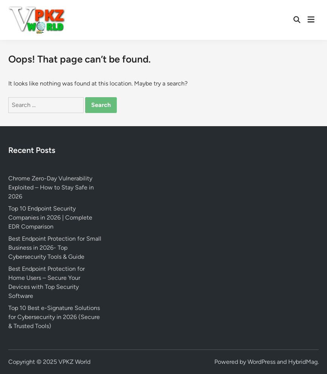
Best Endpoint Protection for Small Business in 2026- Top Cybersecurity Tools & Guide (54, 247)
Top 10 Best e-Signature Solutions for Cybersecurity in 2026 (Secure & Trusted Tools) (54, 317)
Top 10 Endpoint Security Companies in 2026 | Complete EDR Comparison (50, 217)
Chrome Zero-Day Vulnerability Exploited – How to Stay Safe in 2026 (51, 187)
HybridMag (303, 361)
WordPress (261, 361)
